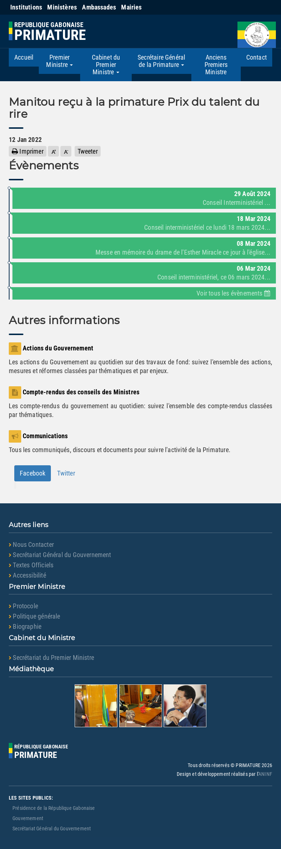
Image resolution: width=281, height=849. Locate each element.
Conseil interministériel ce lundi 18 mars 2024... (207, 227)
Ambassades (99, 7)
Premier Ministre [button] (59, 60)
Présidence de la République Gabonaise (53, 808)
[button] (53, 151)
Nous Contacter (31, 544)
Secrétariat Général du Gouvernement (60, 555)
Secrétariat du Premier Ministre (51, 657)
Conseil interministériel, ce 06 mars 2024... (213, 277)
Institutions (26, 7)
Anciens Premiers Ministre (216, 64)
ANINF (265, 774)
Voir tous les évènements (233, 293)
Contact (256, 57)
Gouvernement (27, 818)
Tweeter (88, 151)
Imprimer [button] (28, 151)
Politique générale (34, 616)
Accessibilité (27, 575)
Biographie (25, 626)
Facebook (32, 473)
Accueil (23, 57)
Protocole (23, 606)
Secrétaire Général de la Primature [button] (161, 60)
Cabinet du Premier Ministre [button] (106, 64)
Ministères (62, 7)
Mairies (131, 7)
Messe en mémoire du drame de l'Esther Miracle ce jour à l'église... (182, 252)
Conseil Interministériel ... (236, 202)
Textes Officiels (31, 565)
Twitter (66, 473)
